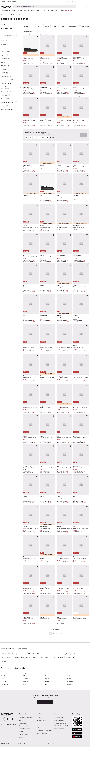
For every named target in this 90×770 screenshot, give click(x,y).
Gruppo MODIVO (41, 759)
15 (61, 633)
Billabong (25, 713)
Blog (38, 762)
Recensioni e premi (59, 763)
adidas (47, 713)
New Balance (4, 719)
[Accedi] (80, 6)
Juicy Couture (26, 708)
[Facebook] (12, 754)
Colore (47, 26)
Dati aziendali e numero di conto (43, 755)
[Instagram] (3, 754)
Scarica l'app (78, 1)
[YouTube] (7, 754)
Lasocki (69, 713)
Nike (24, 710)
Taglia (39, 26)
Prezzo (55, 26)
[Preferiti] (83, 6)
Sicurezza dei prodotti (60, 758)
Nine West (70, 716)
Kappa (47, 716)
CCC (68, 708)
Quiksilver (3, 716)
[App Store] (77, 768)
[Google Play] (77, 764)
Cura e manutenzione (59, 755)
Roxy (2, 713)
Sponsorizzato (26, 34)
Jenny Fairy (26, 716)
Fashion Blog (70, 1)
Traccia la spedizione (24, 760)
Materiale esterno (72, 26)
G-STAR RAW (70, 710)
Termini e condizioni (42, 768)
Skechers (47, 710)
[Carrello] (87, 6)
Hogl (46, 719)
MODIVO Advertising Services (44, 765)
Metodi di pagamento (24, 763)
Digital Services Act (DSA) (61, 760)
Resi (20, 755)
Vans (24, 719)
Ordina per (28, 26)
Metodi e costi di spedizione (26, 752)
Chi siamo (39, 752)
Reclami (21, 766)
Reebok (3, 710)
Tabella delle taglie (59, 752)
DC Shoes (3, 708)
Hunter (69, 719)
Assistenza (86, 1)
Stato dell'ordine (23, 758)
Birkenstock (48, 708)
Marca (62, 26)
